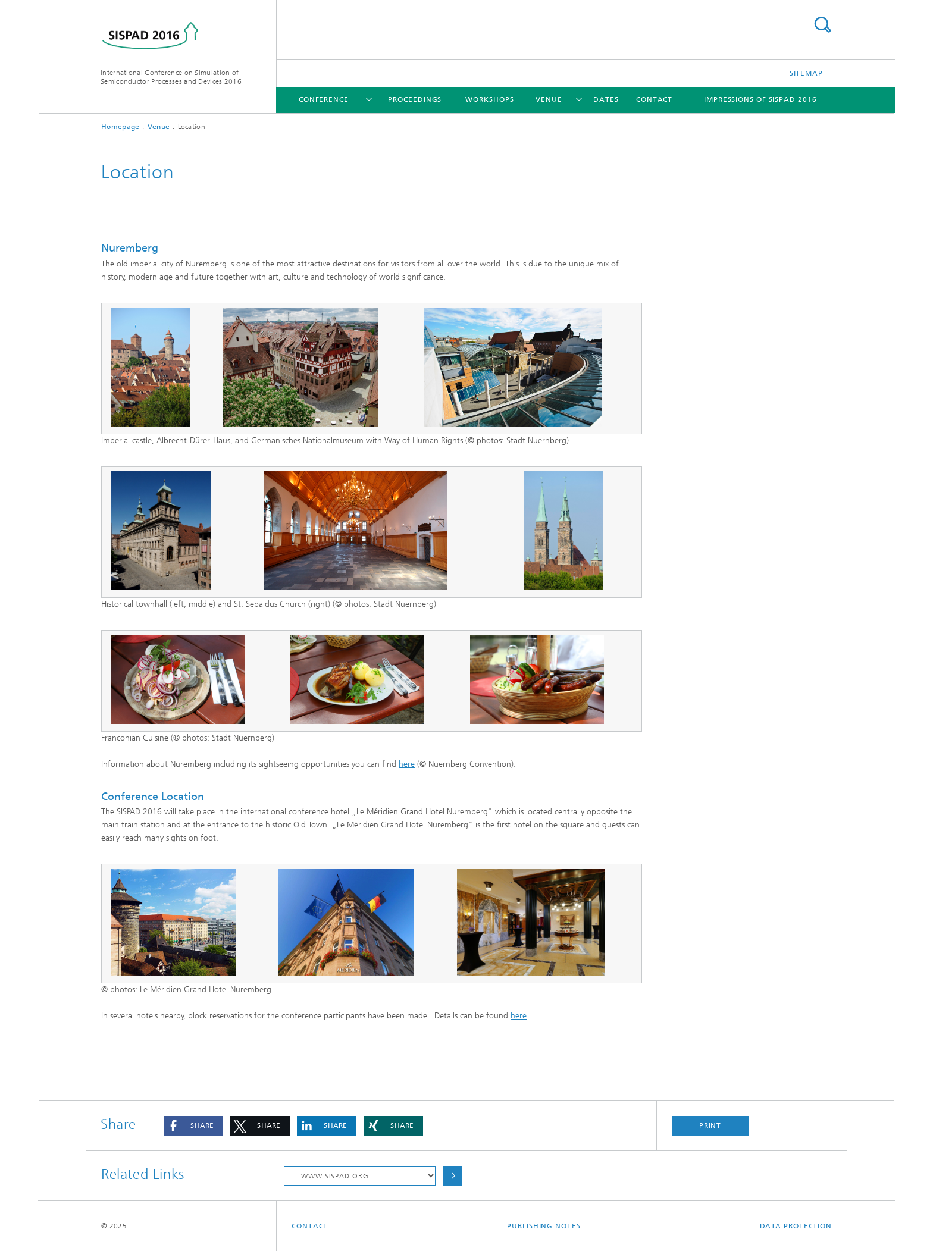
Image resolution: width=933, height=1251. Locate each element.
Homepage (120, 127)
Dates (606, 99)
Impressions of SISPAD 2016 (760, 99)
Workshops (489, 99)
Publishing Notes (543, 1226)
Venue (549, 99)
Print (710, 1125)
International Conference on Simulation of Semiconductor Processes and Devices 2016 (171, 77)
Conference (324, 99)
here (407, 764)
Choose (452, 1176)
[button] (193, 1126)
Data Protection (796, 1226)
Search (822, 25)
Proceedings (415, 99)
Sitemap (806, 73)
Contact (654, 99)
